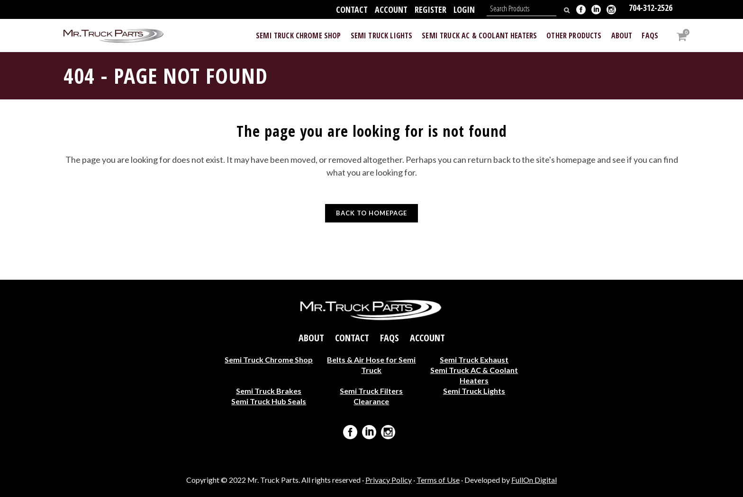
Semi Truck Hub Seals (268, 401)
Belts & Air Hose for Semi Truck (371, 364)
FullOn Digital (534, 479)
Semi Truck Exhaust (474, 359)
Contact (352, 9)
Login (464, 9)
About (311, 338)
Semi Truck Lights (474, 390)
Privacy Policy (388, 479)
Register (430, 9)
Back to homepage (371, 213)
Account (391, 9)
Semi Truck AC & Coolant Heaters (474, 375)
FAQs (389, 338)
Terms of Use (438, 479)
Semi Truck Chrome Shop (269, 359)
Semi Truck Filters (371, 390)
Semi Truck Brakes (268, 390)
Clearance (371, 401)
